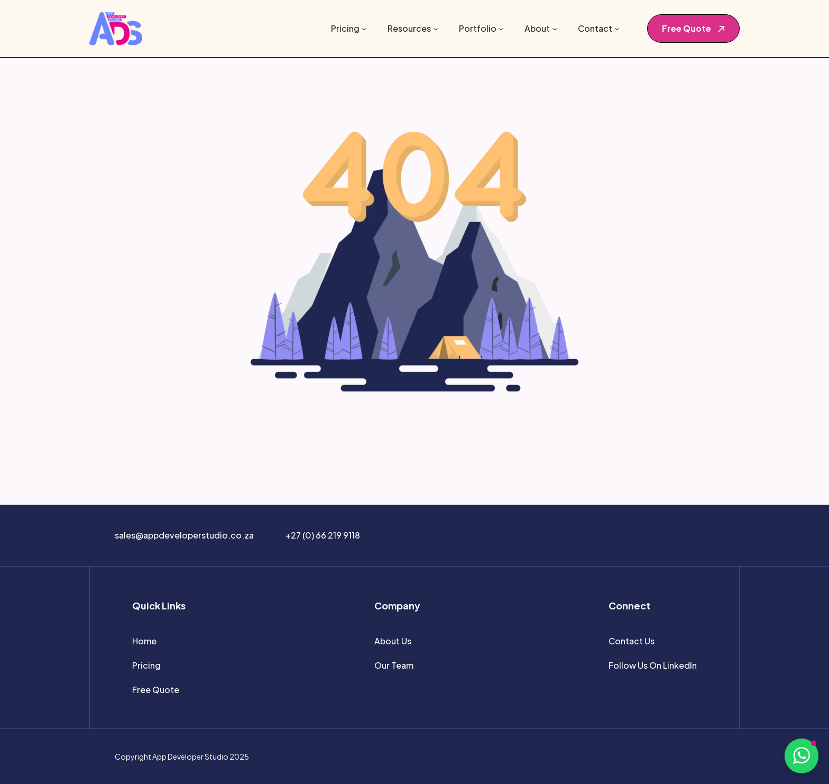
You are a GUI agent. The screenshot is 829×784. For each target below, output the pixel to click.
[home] (115, 28)
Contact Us (632, 640)
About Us (392, 640)
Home (144, 640)
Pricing (146, 665)
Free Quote (155, 689)
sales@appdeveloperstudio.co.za (184, 535)
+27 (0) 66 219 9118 (322, 535)
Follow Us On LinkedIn (653, 665)
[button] (348, 29)
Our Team (393, 665)
